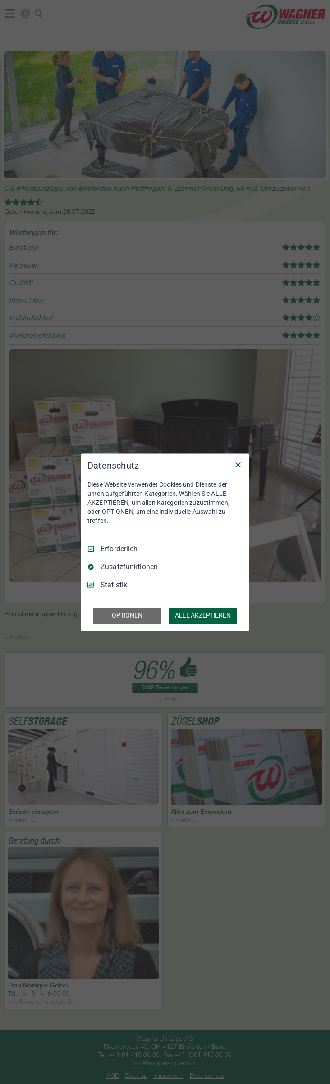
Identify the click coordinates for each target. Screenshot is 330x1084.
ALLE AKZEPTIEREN (203, 615)
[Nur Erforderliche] (238, 464)
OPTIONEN (127, 615)
